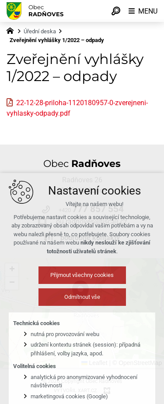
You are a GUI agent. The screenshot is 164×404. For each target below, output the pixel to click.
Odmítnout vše (82, 303)
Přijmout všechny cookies (82, 281)
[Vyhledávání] (116, 11)
